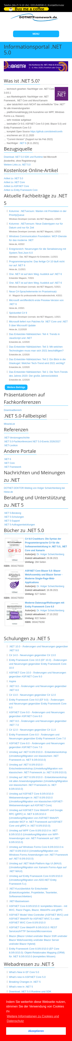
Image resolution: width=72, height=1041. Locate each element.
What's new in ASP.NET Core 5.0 (27, 977)
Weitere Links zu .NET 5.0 (17, 164)
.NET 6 (22, 143)
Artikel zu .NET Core (14, 182)
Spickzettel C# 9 (18, 312)
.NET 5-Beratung (12, 513)
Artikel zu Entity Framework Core (20, 190)
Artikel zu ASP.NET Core (16, 186)
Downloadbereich (13, 410)
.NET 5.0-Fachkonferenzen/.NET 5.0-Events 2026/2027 (32, 441)
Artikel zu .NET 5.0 (13, 178)
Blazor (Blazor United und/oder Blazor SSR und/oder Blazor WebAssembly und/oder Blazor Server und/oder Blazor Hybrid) (38, 940)
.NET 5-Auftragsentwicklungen (19, 524)
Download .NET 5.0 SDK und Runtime (23, 157)
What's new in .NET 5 (21, 986)
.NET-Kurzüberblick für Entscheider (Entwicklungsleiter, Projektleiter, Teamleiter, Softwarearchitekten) (33, 892)
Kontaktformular (56, 5)
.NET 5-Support (12, 520)
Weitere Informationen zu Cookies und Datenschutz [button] (33, 1019)
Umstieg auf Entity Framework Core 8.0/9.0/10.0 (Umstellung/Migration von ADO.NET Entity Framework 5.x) (35, 880)
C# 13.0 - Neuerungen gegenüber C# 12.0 (32, 694)
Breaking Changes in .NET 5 (25, 981)
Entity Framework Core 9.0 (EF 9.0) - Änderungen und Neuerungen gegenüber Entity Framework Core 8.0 (37, 703)
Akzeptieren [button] (36, 1030)
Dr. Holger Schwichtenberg (50, 554)
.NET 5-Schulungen (14, 517)
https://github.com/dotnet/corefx (46, 131)
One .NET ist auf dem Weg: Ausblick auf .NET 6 (35, 274)
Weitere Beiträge (16, 387)
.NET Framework (12, 467)
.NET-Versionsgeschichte (17, 437)
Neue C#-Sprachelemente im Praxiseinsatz (33, 291)
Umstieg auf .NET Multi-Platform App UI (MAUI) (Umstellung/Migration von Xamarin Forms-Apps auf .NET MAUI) (37, 867)
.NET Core (9, 463)
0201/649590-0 (38, 5)
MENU (36, 34)
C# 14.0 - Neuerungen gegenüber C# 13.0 (32, 655)
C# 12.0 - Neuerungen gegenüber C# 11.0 (32, 729)
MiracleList (9, 424)
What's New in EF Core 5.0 (24, 972)
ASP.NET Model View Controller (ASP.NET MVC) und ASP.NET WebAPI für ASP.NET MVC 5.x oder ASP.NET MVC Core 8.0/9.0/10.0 (38, 918)
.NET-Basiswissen (19, 901)
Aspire (12, 681)
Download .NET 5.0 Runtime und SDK (30, 991)
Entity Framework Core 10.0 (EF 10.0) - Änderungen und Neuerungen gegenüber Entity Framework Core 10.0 (38, 664)
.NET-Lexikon (11, 445)
